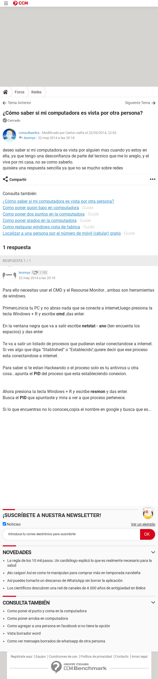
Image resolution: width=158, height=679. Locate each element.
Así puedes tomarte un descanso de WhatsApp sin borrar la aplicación (65, 580)
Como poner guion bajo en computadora (41, 207)
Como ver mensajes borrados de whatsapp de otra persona (56, 641)
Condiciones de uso (63, 656)
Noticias (12, 524)
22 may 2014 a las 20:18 (56, 138)
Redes (36, 92)
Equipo (41, 656)
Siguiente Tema (137, 103)
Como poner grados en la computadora (40, 220)
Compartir (18, 179)
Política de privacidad (96, 656)
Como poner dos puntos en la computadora (44, 214)
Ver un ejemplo (143, 524)
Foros (19, 92)
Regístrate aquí (21, 656)
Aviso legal (140, 656)
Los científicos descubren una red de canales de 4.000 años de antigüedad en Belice (76, 588)
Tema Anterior (19, 103)
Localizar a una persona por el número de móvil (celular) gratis (62, 233)
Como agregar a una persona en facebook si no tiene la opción (58, 626)
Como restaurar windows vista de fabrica (41, 226)
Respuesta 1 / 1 (17, 261)
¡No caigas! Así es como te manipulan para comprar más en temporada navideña (74, 573)
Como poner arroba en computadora (37, 618)
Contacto (122, 656)
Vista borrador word (24, 633)
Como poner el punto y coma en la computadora (47, 611)
